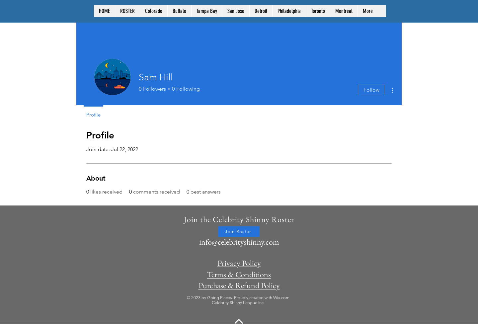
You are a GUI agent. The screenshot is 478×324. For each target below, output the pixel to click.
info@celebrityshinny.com (239, 242)
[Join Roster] (239, 231)
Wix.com (281, 297)
